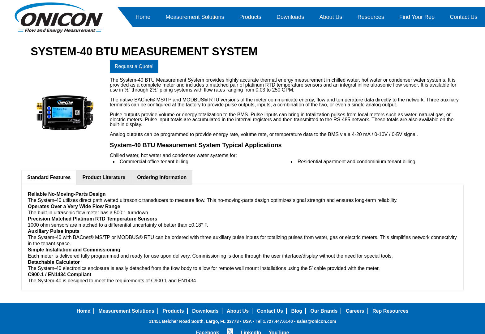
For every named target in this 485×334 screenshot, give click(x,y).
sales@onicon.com (316, 321)
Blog (296, 311)
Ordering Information (162, 177)
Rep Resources (390, 311)
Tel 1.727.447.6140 (274, 321)
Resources (371, 17)
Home (142, 17)
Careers (355, 311)
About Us (330, 17)
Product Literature (103, 177)
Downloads (290, 17)
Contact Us (463, 17)
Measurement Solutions (194, 17)
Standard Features (49, 177)
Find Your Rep (417, 17)
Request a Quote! (134, 66)
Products (250, 17)
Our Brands (323, 311)
